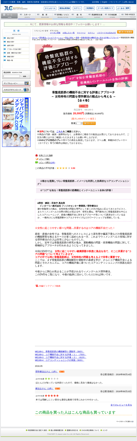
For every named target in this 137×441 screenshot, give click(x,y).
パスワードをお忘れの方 (106, 33)
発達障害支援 (95, 16)
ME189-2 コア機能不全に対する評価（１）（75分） (60, 354)
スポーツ (26, 16)
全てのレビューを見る (121, 405)
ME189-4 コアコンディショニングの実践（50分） (59, 360)
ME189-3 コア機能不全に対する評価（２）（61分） (60, 357)
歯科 (78, 16)
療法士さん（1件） (44, 388)
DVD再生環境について (89, 430)
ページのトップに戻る (68, 421)
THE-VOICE (128, 16)
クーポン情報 (55, 33)
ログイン (77, 8)
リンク (104, 430)
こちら (59, 131)
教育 (44, 16)
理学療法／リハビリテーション (61, 16)
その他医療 (112, 16)
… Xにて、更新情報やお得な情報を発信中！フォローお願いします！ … (65, 24)
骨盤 (77, 38)
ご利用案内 (89, 8)
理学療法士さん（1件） (46, 371)
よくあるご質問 (123, 8)
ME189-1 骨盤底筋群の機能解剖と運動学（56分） (59, 351)
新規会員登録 (65, 8)
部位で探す (69, 38)
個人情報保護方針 (56, 430)
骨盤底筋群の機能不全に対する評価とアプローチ (100, 38)
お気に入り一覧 (69, 33)
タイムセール (50, 8)
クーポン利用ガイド (105, 8)
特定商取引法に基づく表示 (36, 430)
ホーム (9, 16)
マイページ (81, 33)
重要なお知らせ (71, 430)
